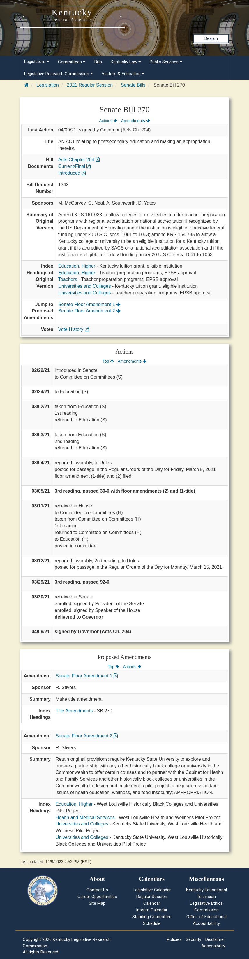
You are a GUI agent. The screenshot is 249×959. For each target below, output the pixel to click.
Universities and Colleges (84, 286)
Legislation (47, 84)
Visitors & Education (123, 73)
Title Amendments (74, 710)
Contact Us (97, 890)
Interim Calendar (151, 910)
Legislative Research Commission (58, 73)
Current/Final (74, 166)
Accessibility (213, 946)
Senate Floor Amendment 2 (89, 310)
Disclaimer (215, 939)
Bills (98, 61)
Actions (108, 120)
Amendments (135, 120)
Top (108, 361)
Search (211, 38)
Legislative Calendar (152, 890)
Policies (174, 939)
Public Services (166, 61)
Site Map (97, 903)
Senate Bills (133, 84)
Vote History (73, 329)
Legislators (36, 61)
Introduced (72, 173)
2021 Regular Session (90, 84)
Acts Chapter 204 (79, 159)
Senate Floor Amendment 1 (89, 304)
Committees (72, 61)
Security (193, 939)
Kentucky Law (126, 61)
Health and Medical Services (85, 817)
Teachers (67, 279)
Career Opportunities (97, 896)
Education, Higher (76, 266)
